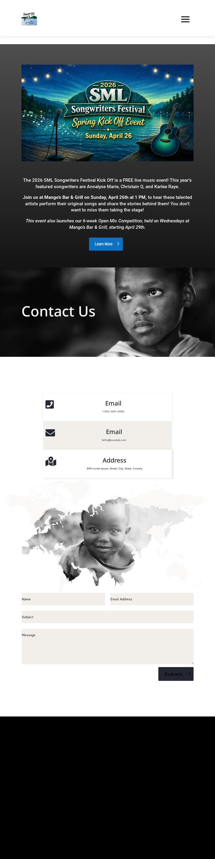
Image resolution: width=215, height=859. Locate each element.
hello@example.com (114, 440)
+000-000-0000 (113, 411)
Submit (173, 674)
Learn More (103, 244)
